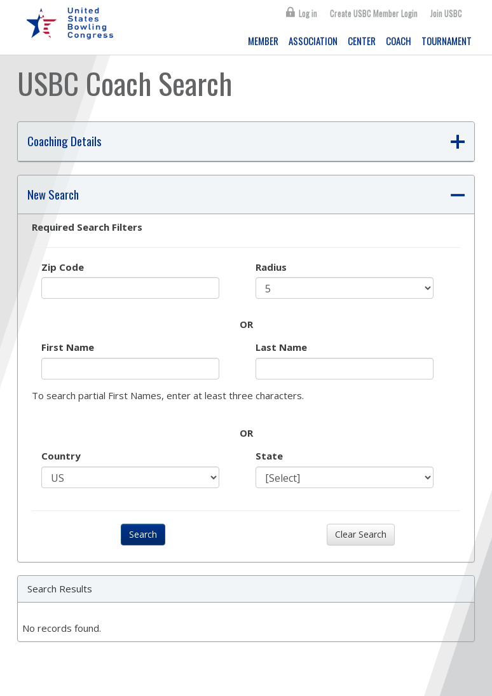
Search (143, 534)
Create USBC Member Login (374, 13)
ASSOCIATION (313, 41)
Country (61, 455)
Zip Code (62, 267)
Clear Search (360, 534)
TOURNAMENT (446, 41)
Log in (308, 13)
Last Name (281, 347)
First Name (67, 347)
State (269, 455)
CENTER (362, 41)
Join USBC (446, 13)
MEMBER (263, 41)
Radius (271, 267)
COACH (398, 41)
